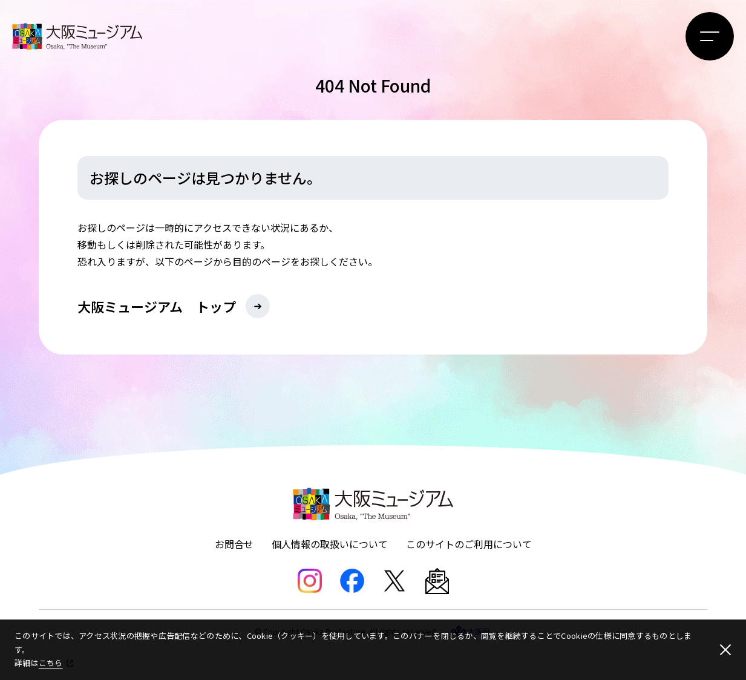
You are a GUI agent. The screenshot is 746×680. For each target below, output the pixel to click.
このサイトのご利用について (469, 544)
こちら (51, 663)
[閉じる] (725, 650)
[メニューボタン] (709, 36)
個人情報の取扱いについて (330, 544)
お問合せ (234, 544)
